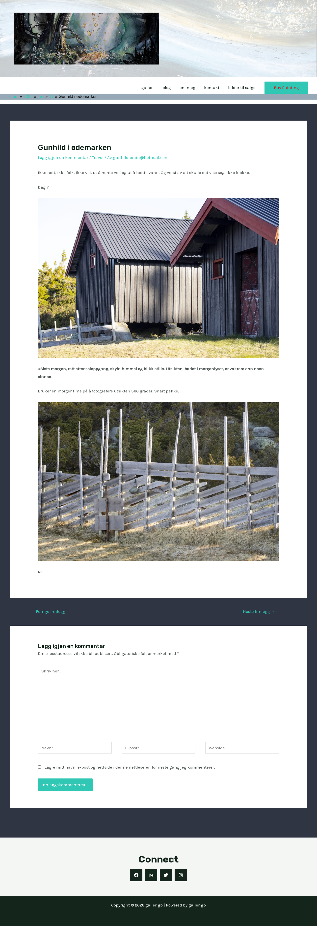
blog (167, 87)
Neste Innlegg (259, 611)
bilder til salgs (241, 87)
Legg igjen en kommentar (63, 157)
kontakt (212, 87)
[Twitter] (166, 875)
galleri (148, 87)
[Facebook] (136, 875)
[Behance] (151, 875)
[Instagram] (181, 875)
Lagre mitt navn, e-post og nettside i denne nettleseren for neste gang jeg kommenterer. (130, 767)
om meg (188, 87)
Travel (98, 157)
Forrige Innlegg (48, 611)
